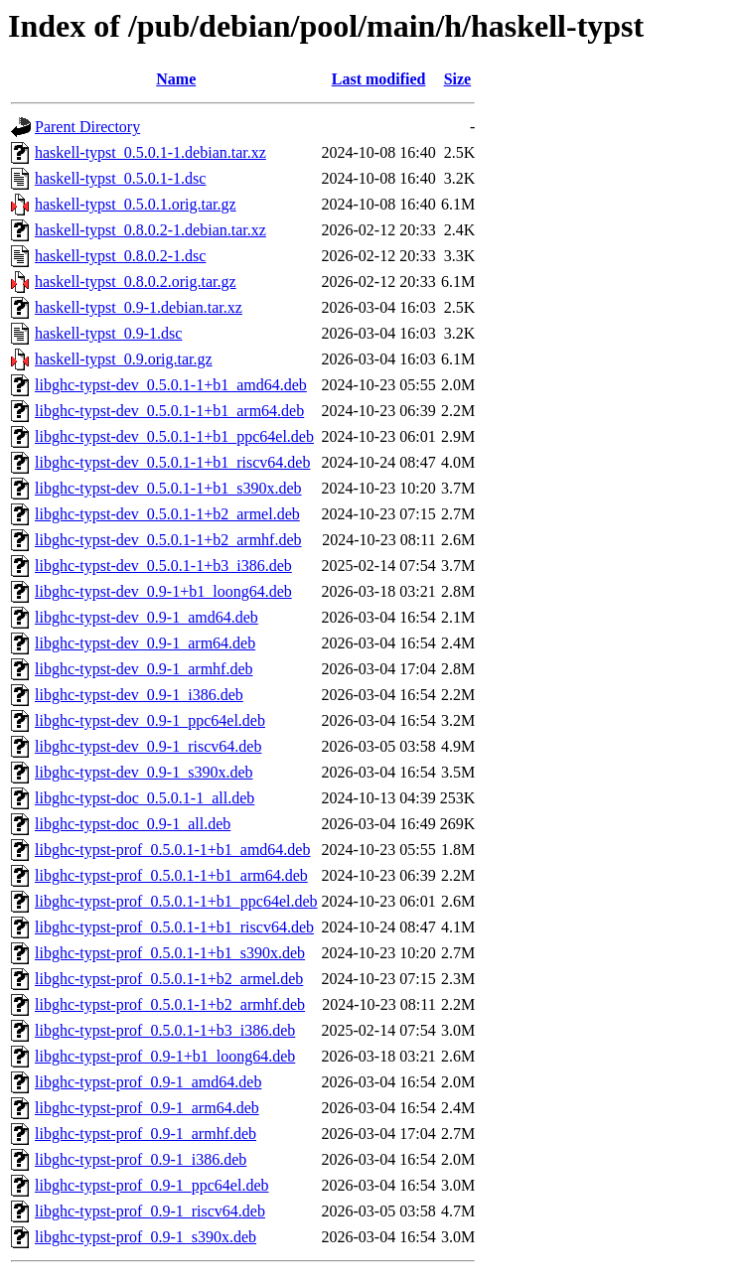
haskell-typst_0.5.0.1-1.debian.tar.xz (150, 152)
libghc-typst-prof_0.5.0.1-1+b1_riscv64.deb (174, 927)
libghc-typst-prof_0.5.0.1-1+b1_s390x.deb (170, 952)
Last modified (379, 79)
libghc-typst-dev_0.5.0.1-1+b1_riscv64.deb (172, 462)
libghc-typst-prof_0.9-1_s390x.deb (145, 1236)
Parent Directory (87, 126)
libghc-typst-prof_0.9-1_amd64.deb (148, 1081)
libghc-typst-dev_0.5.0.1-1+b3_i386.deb (163, 565)
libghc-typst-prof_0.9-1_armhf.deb (145, 1133)
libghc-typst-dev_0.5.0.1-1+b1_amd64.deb (171, 384)
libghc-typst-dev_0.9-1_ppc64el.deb (150, 720)
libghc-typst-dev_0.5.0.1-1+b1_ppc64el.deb (174, 436)
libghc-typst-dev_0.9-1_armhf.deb (144, 668)
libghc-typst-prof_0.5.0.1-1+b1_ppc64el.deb (176, 901)
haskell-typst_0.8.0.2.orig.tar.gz (135, 281)
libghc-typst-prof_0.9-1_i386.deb (140, 1159)
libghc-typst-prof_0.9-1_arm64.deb (147, 1107)
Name (176, 79)
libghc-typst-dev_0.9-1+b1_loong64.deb (163, 591)
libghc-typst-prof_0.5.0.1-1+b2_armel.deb (169, 978)
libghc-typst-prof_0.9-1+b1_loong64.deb (165, 1056)
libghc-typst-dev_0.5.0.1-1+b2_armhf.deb (168, 539)
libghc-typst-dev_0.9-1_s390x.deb (144, 772)
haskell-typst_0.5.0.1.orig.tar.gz (135, 204)
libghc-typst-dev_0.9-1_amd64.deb (146, 617)
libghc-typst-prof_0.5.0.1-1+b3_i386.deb (165, 1030)
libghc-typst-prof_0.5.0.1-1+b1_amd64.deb (172, 849)
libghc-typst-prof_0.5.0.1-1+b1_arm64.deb (171, 875)
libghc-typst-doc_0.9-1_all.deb (132, 823)
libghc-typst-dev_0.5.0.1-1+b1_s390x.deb (168, 488)
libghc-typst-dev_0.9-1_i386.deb (139, 694)
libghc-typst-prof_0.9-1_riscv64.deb (150, 1211)
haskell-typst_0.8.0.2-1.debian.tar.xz (150, 229)
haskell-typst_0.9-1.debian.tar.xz (138, 307)
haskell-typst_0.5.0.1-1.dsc (120, 178)
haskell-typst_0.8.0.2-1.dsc (120, 255)
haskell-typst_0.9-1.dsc (108, 333)
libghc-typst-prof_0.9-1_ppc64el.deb (152, 1185)
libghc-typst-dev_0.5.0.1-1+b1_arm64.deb (169, 410)
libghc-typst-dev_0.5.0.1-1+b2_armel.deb (167, 513)
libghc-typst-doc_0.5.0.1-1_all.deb (144, 797)
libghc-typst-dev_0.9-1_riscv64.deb (148, 746)
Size (458, 79)
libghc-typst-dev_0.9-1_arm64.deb (145, 643)
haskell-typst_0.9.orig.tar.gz (124, 359)
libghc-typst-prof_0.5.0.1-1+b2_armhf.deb (170, 1004)
